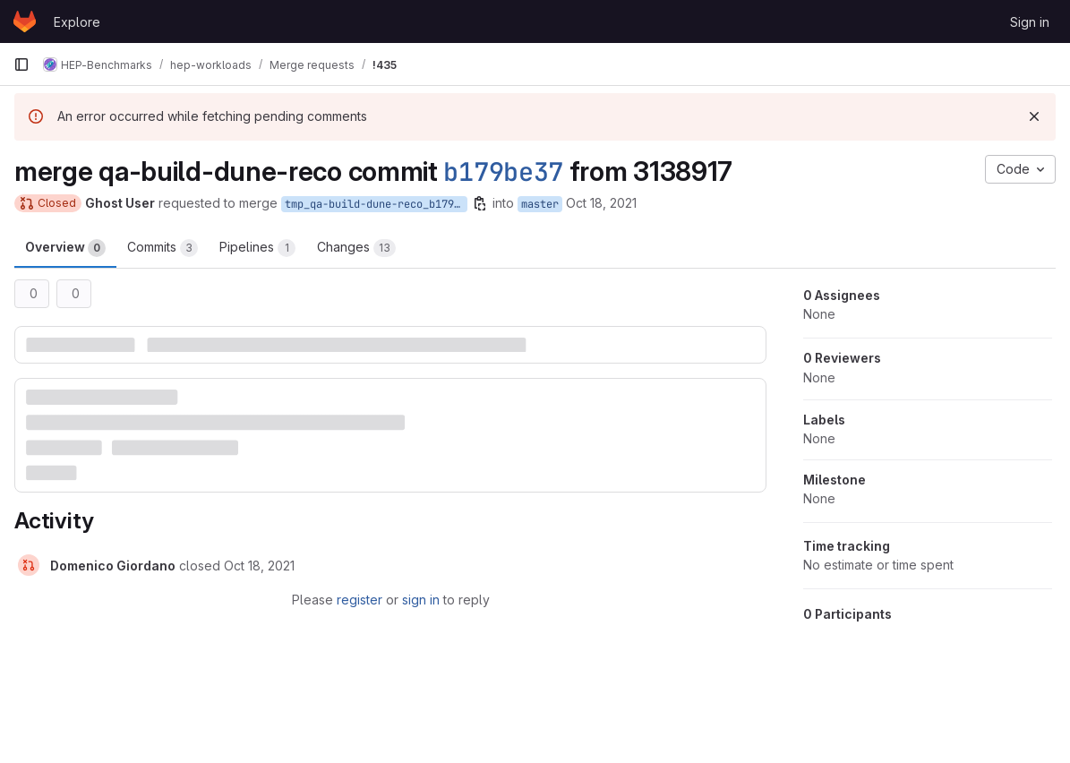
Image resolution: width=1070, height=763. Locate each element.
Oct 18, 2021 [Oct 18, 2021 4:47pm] (601, 202)
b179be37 (503, 172)
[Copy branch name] (480, 203)
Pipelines (257, 248)
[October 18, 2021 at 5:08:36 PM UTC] (259, 565)
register (359, 599)
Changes (356, 248)
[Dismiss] (1034, 116)
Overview (65, 248)
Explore (77, 22)
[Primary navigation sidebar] (21, 64)
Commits (162, 248)
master (540, 204)
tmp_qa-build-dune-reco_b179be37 (376, 204)
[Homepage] (24, 21)
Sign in (1029, 22)
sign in (421, 599)
